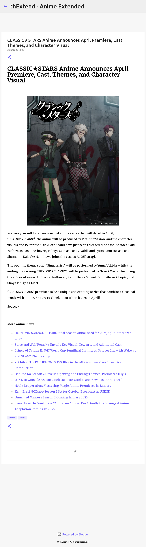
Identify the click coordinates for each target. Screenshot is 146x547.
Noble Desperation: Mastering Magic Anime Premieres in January (63, 385)
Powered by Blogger (73, 534)
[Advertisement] (73, 495)
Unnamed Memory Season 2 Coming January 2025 (51, 397)
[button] (9, 57)
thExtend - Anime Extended (47, 6)
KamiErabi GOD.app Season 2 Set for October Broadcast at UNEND (62, 391)
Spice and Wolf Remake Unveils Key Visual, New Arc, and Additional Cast (68, 344)
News (23, 417)
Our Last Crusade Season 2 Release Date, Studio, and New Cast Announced (68, 380)
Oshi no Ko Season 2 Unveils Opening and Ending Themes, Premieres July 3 (70, 374)
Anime (12, 417)
